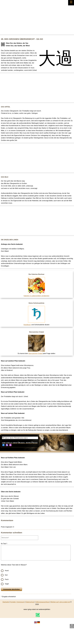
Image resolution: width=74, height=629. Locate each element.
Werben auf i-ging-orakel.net (60, 602)
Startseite (6, 602)
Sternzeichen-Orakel (36, 353)
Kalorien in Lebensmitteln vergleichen (36, 296)
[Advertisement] (37, 19)
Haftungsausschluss (42, 602)
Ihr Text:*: (4, 543)
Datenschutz (30, 602)
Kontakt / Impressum (17, 602)
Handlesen (27, 324)
